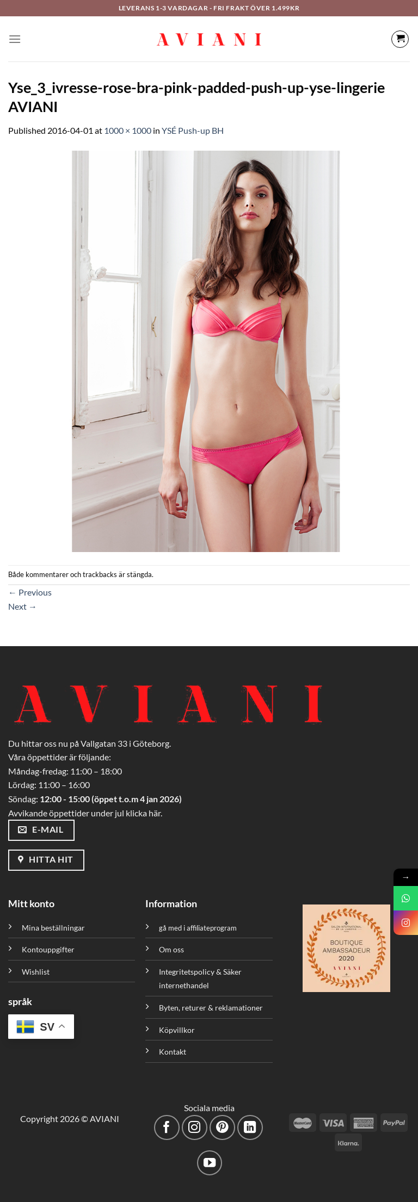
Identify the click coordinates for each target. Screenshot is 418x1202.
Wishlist (36, 971)
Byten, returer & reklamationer (211, 1007)
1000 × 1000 (127, 130)
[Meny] (14, 39)
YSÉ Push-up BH (193, 130)
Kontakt (172, 1051)
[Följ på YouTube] (210, 1163)
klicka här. (144, 813)
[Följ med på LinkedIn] (250, 1128)
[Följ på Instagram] (194, 1128)
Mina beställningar (54, 927)
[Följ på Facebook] (167, 1128)
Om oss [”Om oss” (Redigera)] (171, 949)
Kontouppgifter (48, 949)
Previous (30, 592)
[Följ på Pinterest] (222, 1128)
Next (22, 606)
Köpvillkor (177, 1029)
